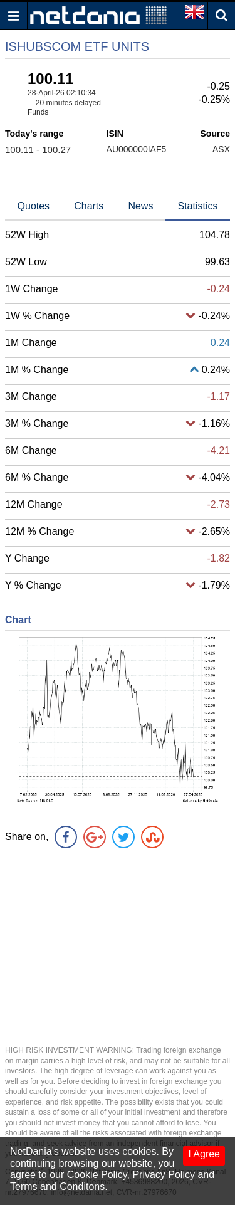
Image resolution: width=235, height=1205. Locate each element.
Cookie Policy (97, 1174)
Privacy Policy (163, 1174)
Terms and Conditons (57, 1186)
